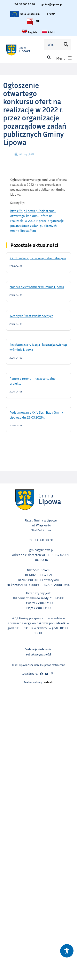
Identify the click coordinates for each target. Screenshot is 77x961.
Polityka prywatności (38, 654)
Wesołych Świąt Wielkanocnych (36, 315)
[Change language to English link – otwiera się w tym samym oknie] (29, 32)
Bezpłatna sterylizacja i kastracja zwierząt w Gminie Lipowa (38, 347)
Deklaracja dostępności (38, 648)
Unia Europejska (24, 14)
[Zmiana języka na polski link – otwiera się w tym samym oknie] (48, 32)
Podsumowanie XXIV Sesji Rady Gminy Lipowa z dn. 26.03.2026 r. (36, 414)
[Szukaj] (66, 44)
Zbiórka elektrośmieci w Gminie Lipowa (38, 286)
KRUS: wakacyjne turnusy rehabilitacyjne (38, 258)
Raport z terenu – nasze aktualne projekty (32, 380)
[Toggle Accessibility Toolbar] (67, 951)
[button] (48, 57)
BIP (32, 21)
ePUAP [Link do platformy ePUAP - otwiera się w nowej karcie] (51, 13)
